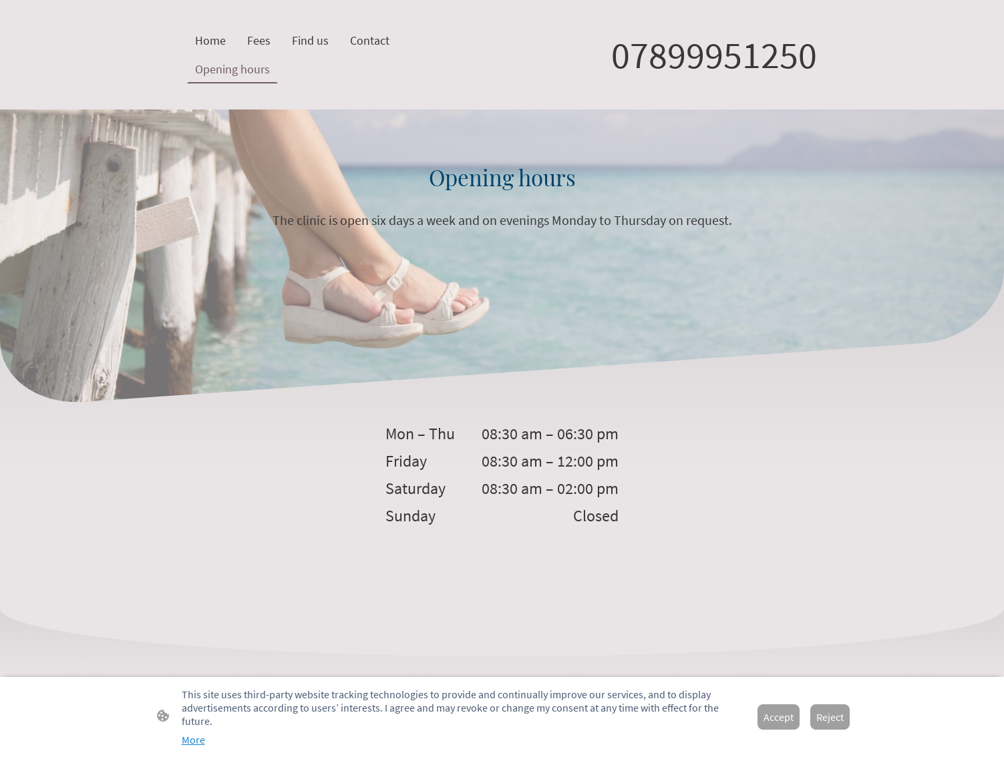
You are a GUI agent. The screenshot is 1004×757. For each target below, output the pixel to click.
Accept (779, 717)
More (193, 739)
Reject (830, 717)
